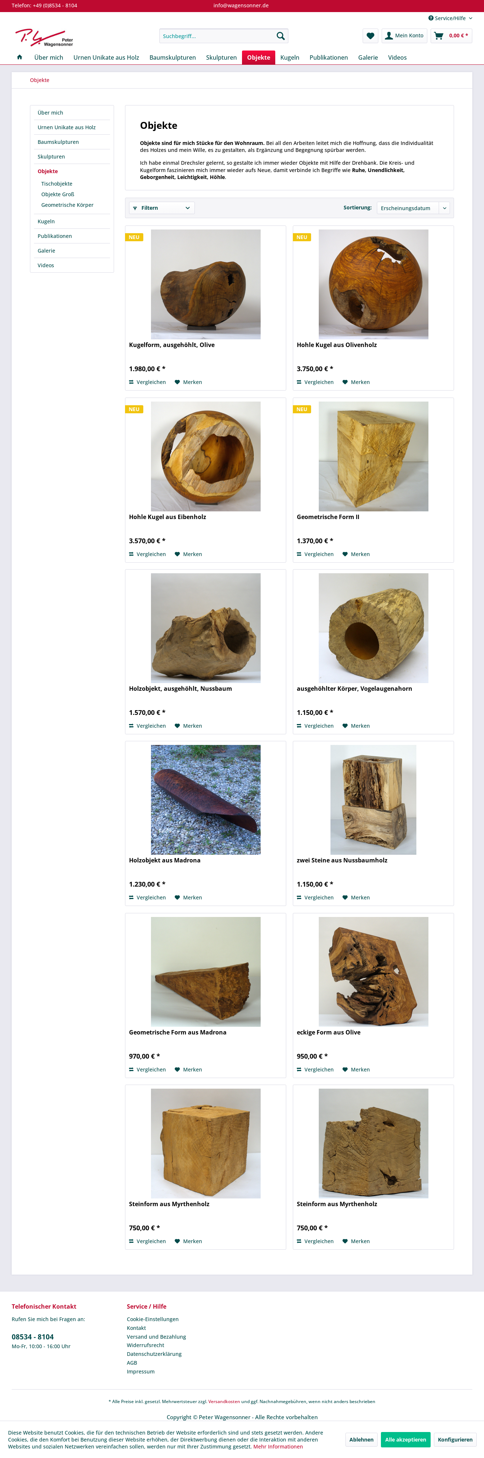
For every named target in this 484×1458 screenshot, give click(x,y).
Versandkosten (224, 1401)
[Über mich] (48, 57)
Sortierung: (358, 207)
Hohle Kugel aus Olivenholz (337, 345)
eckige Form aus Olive (328, 1032)
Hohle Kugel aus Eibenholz (167, 517)
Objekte (48, 171)
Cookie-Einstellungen (153, 1319)
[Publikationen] (329, 57)
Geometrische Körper (67, 204)
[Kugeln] (290, 57)
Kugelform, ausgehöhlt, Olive (172, 345)
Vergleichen (147, 382)
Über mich (50, 112)
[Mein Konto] (404, 36)
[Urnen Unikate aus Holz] (106, 57)
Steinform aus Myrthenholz (169, 1204)
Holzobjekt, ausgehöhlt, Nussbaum (180, 689)
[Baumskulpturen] (172, 57)
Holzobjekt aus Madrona (165, 860)
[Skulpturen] (221, 57)
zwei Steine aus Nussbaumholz (342, 860)
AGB (132, 1362)
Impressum (141, 1371)
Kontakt (136, 1327)
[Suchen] (280, 36)
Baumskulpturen (58, 141)
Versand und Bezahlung (156, 1336)
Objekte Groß (57, 194)
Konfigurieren (455, 1439)
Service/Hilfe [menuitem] (447, 18)
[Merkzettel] (370, 36)
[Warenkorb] (451, 36)
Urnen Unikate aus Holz (67, 127)
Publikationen (55, 235)
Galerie (46, 250)
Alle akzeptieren (405, 1439)
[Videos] (397, 57)
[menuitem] (223, 36)
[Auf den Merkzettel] (188, 382)
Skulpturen (51, 156)
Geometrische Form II (328, 517)
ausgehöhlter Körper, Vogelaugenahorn (354, 689)
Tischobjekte (56, 183)
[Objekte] (258, 57)
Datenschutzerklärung (154, 1353)
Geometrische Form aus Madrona (178, 1032)
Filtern (145, 207)
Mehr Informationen (278, 1446)
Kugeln (46, 221)
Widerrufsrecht (145, 1345)
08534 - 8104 (33, 1337)
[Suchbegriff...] (223, 36)
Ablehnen (361, 1439)
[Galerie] (368, 57)
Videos (46, 265)
